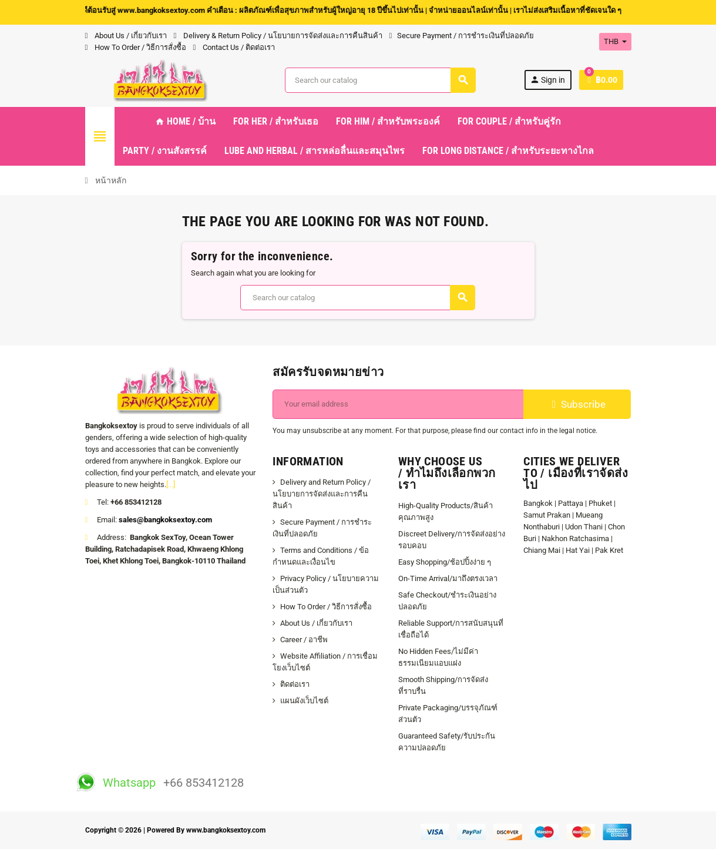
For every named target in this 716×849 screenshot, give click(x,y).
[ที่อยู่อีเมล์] (398, 404)
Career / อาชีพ (304, 639)
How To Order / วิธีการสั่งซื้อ (135, 47)
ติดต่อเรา (295, 684)
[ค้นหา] (380, 80)
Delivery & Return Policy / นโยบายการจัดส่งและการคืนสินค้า (278, 35)
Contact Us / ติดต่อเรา (234, 47)
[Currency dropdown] (615, 42)
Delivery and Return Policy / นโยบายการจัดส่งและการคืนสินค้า (322, 494)
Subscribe (577, 404)
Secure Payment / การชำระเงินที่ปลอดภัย (461, 35)
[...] (170, 484)
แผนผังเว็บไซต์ (304, 700)
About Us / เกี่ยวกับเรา (126, 35)
